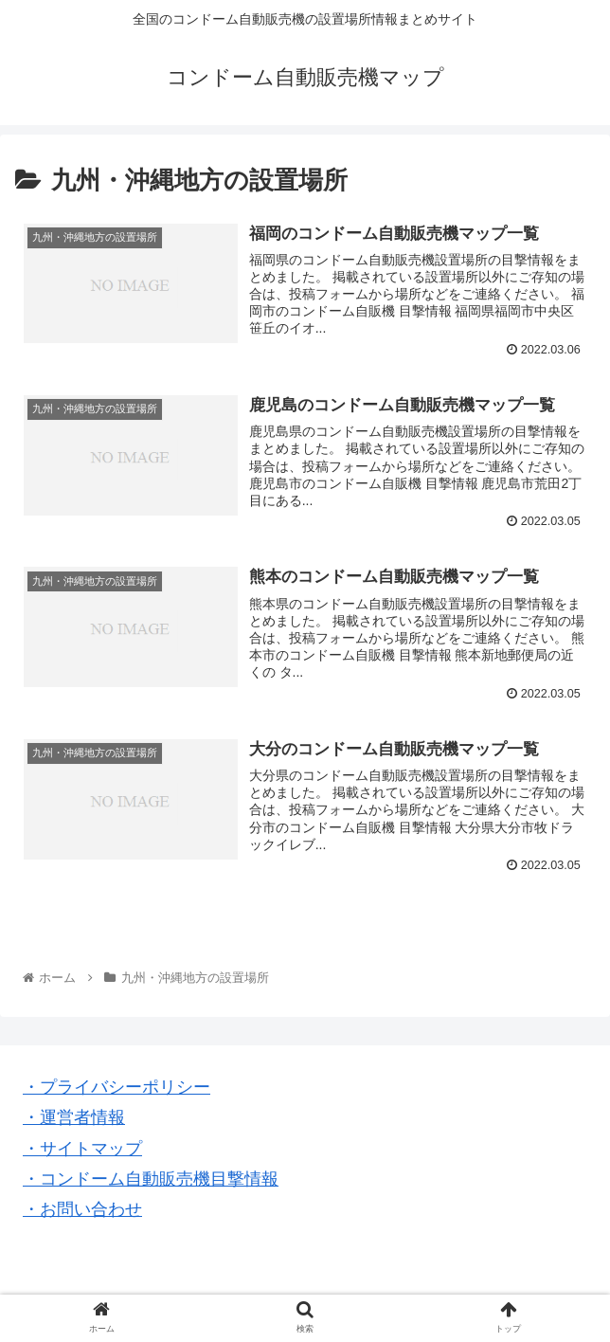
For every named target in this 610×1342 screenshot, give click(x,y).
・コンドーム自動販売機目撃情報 (150, 1179)
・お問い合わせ (82, 1209)
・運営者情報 (74, 1117)
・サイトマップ (82, 1148)
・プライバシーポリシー (116, 1087)
